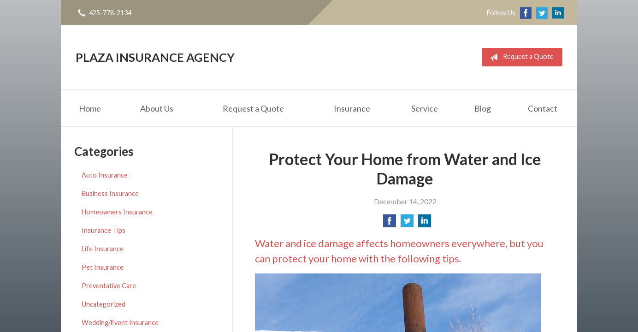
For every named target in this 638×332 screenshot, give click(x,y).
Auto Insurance (105, 175)
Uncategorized (103, 304)
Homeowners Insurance (117, 212)
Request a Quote (520, 57)
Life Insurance (103, 249)
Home (90, 108)
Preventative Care (109, 286)
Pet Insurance (103, 267)
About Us (156, 108)
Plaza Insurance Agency (155, 57)
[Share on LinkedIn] (424, 223)
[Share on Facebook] (389, 223)
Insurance (352, 108)
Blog (482, 108)
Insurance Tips (103, 230)
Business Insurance (110, 193)
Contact (542, 108)
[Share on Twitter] (407, 223)
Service (424, 108)
